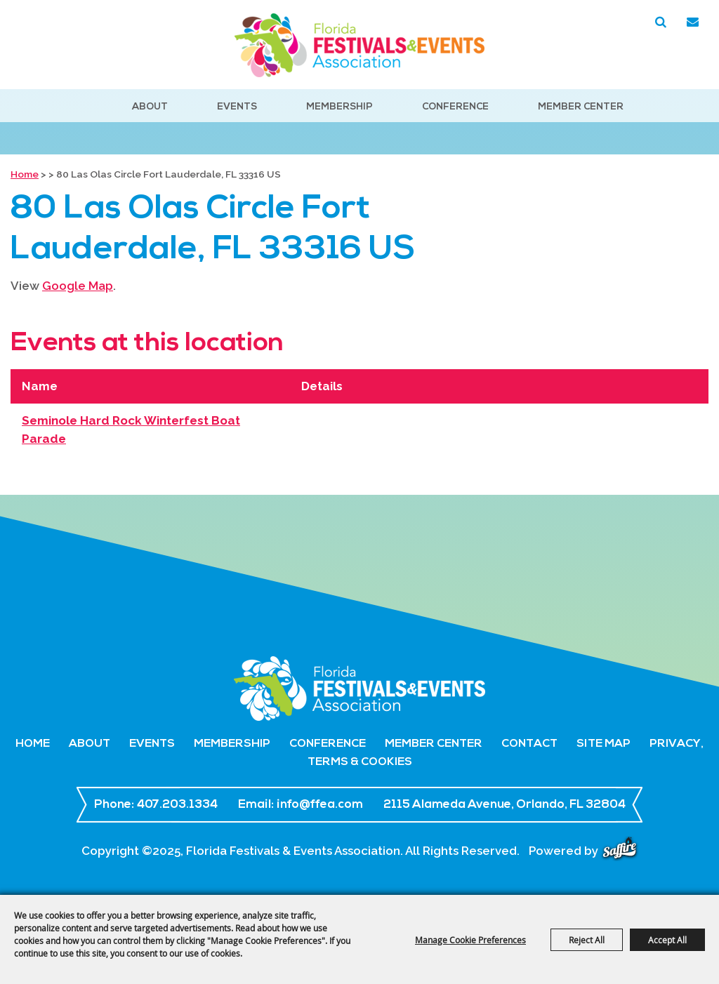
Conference (455, 107)
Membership (339, 107)
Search (660, 22)
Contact (529, 744)
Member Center (581, 107)
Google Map (77, 286)
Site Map (603, 744)
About (150, 107)
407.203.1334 (177, 805)
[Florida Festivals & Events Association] (359, 45)
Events (237, 107)
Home (25, 174)
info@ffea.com (320, 805)
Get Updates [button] (692, 22)
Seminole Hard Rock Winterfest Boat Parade (131, 429)
